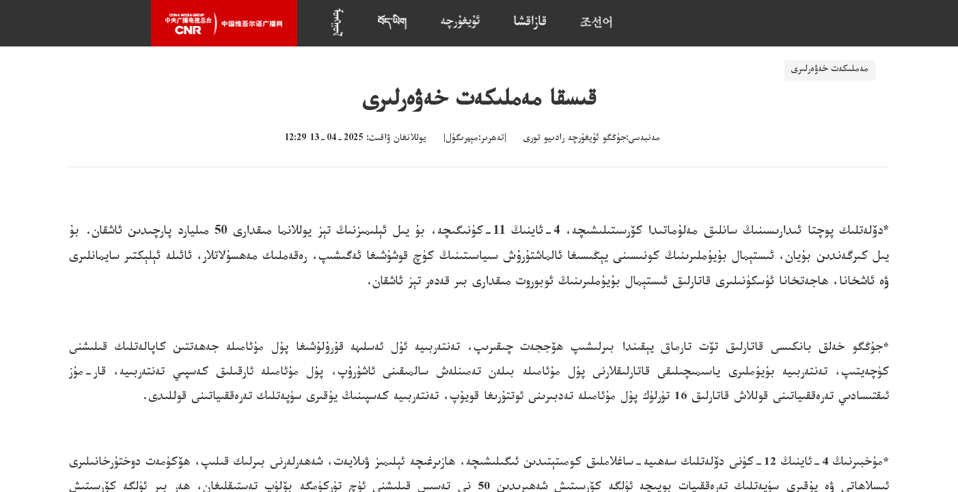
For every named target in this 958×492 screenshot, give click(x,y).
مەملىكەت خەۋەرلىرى (829, 70)
